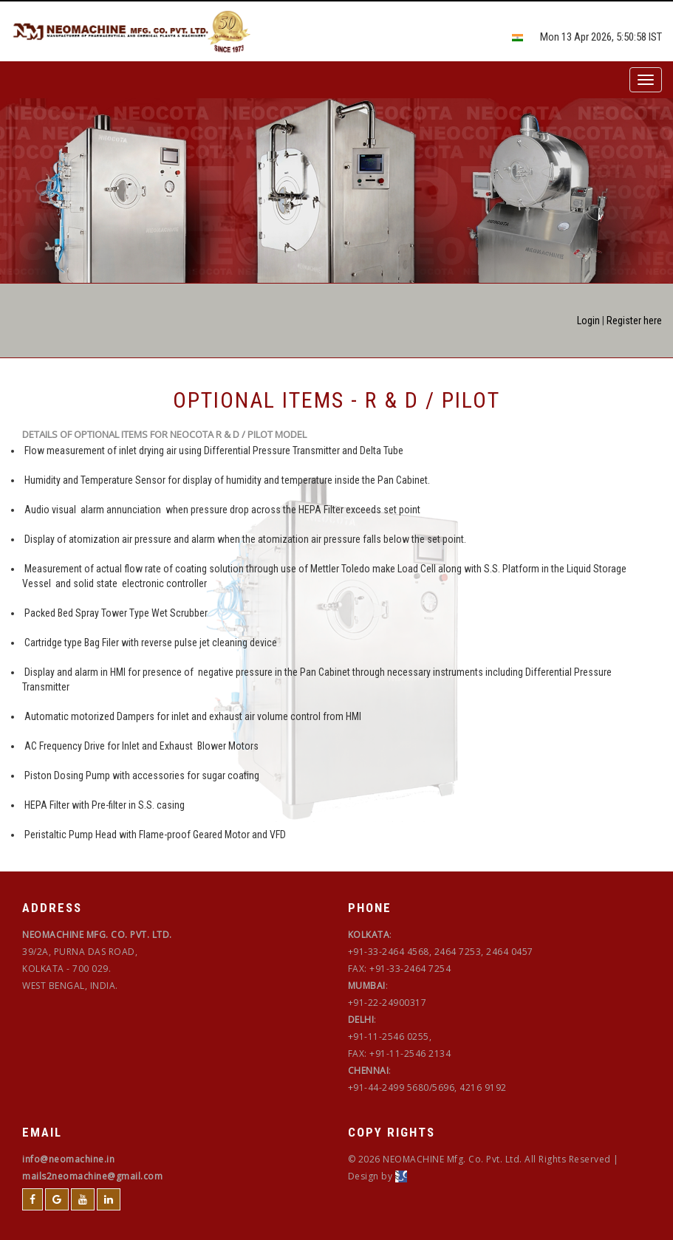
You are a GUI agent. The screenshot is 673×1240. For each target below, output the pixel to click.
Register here (634, 320)
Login (588, 320)
